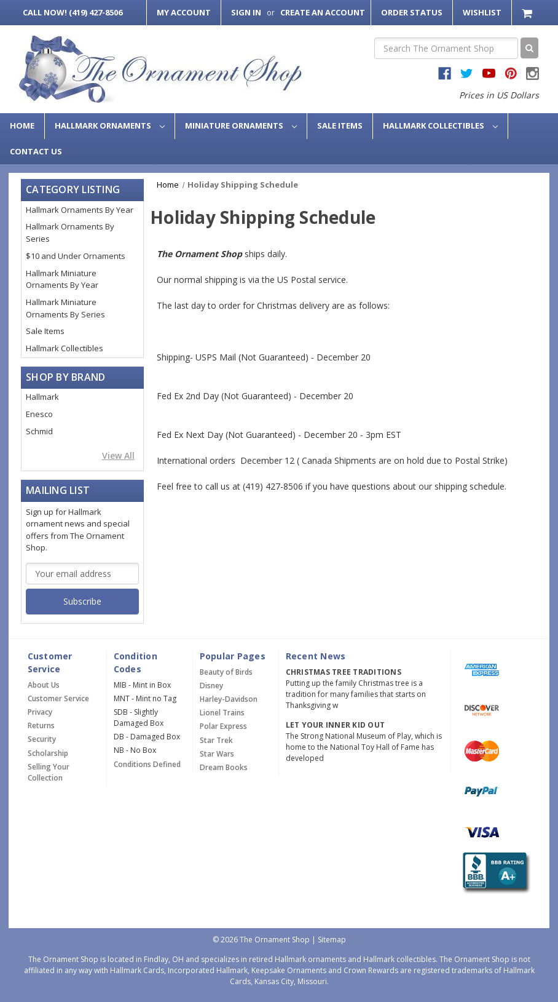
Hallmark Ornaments (110, 125)
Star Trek (216, 740)
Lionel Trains (222, 712)
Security (42, 739)
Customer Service (58, 698)
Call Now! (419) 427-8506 (72, 12)
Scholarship (48, 753)
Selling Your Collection (48, 772)
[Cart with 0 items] (528, 12)
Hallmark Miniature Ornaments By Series (65, 308)
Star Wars (217, 754)
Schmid (39, 431)
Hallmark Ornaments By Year (79, 209)
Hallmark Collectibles (440, 125)
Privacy (40, 712)
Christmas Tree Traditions (343, 672)
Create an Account (322, 12)
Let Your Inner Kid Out (335, 725)
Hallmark (42, 396)
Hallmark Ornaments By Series (70, 232)
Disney (211, 685)
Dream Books (224, 767)
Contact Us (36, 151)
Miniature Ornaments (241, 125)
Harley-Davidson (228, 699)
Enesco (39, 413)
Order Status (411, 12)
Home (22, 125)
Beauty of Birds (226, 672)
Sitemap (332, 939)
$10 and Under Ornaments (75, 255)
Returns (41, 725)
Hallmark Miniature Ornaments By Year (62, 279)
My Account (184, 12)
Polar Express (223, 726)
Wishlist (482, 12)
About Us (44, 685)
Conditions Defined (147, 764)
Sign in (246, 12)
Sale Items (340, 125)
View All (118, 455)
